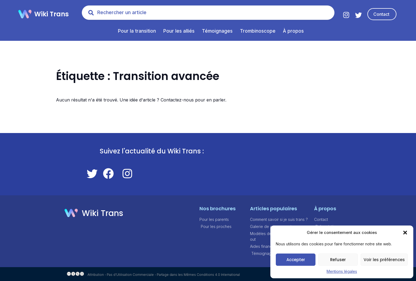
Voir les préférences (384, 260)
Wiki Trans (51, 14)
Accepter (295, 260)
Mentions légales (342, 271)
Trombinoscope (258, 31)
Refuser (338, 260)
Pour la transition (137, 31)
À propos (293, 31)
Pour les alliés (179, 31)
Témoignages (217, 31)
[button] (405, 232)
